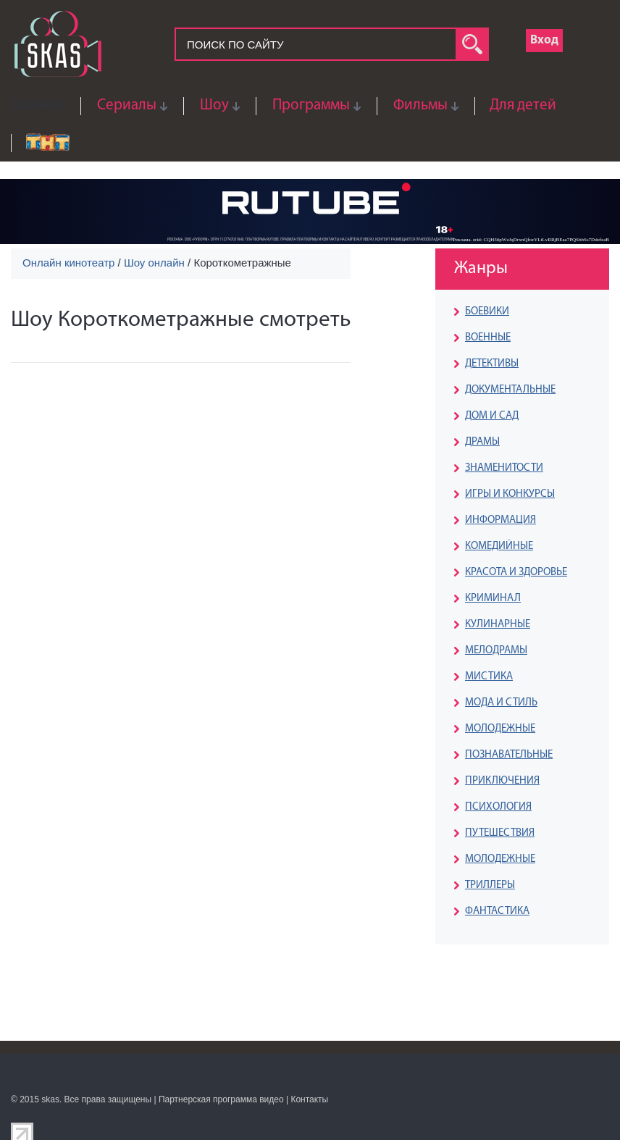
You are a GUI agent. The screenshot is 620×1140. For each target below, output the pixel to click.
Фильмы (420, 105)
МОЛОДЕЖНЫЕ (500, 729)
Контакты (309, 1099)
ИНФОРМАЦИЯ (500, 520)
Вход (544, 40)
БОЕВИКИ (487, 311)
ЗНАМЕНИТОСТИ (504, 468)
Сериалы (126, 105)
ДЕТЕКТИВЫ (492, 364)
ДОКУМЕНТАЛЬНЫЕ (510, 390)
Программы (311, 105)
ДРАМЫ (482, 442)
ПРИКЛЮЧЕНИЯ (502, 781)
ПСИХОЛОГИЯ (498, 807)
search (472, 44)
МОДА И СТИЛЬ (501, 702)
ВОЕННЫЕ (488, 337)
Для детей (523, 105)
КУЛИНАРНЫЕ (497, 624)
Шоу (214, 105)
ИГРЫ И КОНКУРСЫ (510, 494)
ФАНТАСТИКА (497, 911)
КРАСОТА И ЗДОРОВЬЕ (516, 572)
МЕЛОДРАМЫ (496, 650)
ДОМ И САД (492, 416)
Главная (37, 105)
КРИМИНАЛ (493, 598)
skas (50, 1099)
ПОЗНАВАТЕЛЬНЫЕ (509, 755)
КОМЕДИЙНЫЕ (499, 546)
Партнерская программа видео (221, 1099)
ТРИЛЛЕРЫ (490, 885)
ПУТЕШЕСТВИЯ (500, 833)
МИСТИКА (489, 676)
